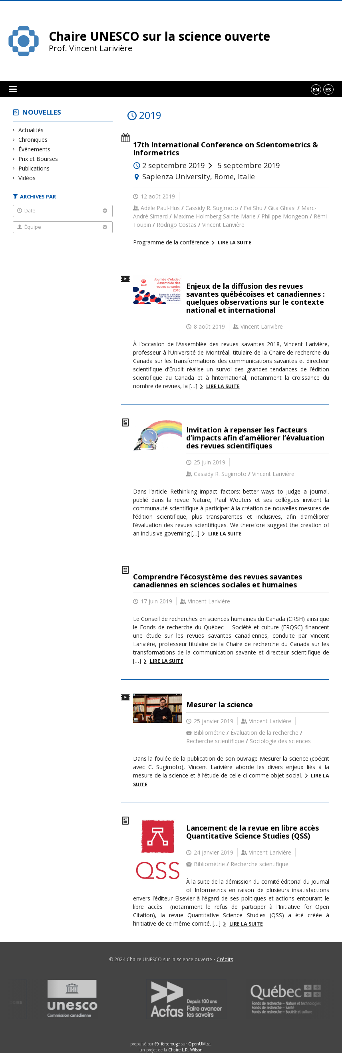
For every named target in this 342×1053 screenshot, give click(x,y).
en (315, 89)
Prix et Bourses (38, 159)
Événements (34, 149)
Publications (34, 168)
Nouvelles (41, 112)
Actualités (31, 130)
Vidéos (27, 178)
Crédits (225, 959)
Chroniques (33, 139)
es (328, 89)
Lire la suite (234, 242)
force (170, 1044)
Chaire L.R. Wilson (185, 1050)
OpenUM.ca (199, 1044)
